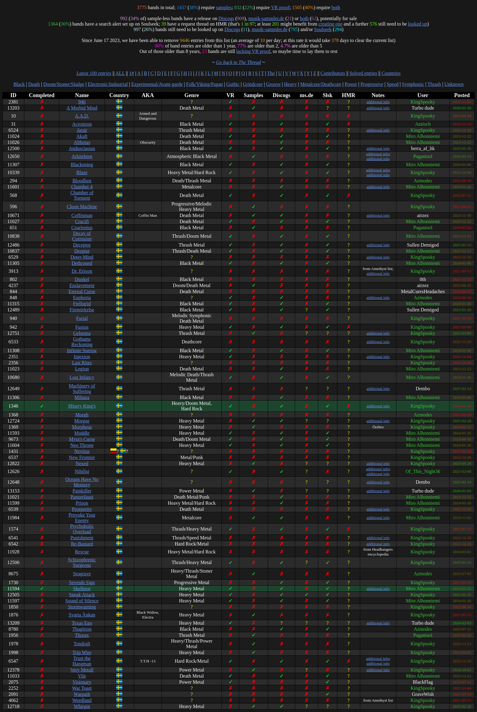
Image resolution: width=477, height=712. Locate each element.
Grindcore (253, 84)
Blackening (82, 164)
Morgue (81, 420)
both (336, 7)
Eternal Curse (81, 291)
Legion (82, 368)
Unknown (454, 84)
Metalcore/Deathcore (320, 84)
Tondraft (82, 643)
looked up (417, 23)
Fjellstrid (82, 303)
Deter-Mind (82, 257)
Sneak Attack (82, 594)
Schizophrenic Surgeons (82, 562)
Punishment (81, 537)
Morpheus (82, 427)
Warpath (82, 694)
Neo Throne (82, 445)
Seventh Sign (82, 582)
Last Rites (82, 362)
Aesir (82, 130)
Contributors (333, 73)
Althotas (82, 142)
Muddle (81, 433)
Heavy (290, 84)
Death (34, 84)
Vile (82, 676)
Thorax (82, 635)
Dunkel (82, 279)
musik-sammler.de (266, 18)
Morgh (82, 414)
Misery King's (82, 406)
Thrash (434, 84)
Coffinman (81, 215)
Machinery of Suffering (82, 388)
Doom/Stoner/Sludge (63, 84)
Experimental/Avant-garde (157, 84)
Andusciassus (82, 148)
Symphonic (413, 84)
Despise (82, 251)
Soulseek (323, 29)
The (271, 73)
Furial (82, 318)
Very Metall (81, 669)
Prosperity (82, 509)
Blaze (81, 172)
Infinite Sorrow (82, 350)
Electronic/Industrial (108, 84)
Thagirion (82, 629)
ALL (120, 73)
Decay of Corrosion (82, 236)
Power (351, 84)
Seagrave (82, 573)
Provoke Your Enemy (81, 517)
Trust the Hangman (81, 661)
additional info (378, 102)
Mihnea (82, 397)
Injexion (82, 356)
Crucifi (82, 221)
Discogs (226, 18)
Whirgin (82, 706)
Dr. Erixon (81, 271)
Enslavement (82, 285)
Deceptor (82, 244)
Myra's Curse (82, 439)
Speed (393, 84)
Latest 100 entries (93, 73)
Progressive (371, 84)
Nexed (81, 463)
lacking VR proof (253, 51)
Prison (82, 503)
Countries (390, 73)
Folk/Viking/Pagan (204, 84)
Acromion (82, 124)
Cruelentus (81, 227)
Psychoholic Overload (82, 529)
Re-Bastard (82, 543)
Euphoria (82, 297)
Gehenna (82, 333)
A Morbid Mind (82, 107)
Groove (273, 84)
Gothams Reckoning (81, 341)
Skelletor (82, 588)
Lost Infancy (82, 377)
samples (224, 7)
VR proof (280, 7)
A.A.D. (82, 115)
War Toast (82, 688)
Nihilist (82, 471)
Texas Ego (82, 623)
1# (131, 73)
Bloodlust (81, 180)
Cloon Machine (82, 206)
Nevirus (82, 451)
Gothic (233, 84)
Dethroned (81, 263)
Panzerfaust (82, 497)
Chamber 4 (82, 186)
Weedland (82, 700)
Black (19, 84)
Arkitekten (81, 156)
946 (81, 101)
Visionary (81, 682)
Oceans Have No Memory (81, 482)
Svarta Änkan (81, 614)
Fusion (82, 327)
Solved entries (363, 73)
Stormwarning (82, 606)
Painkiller (81, 490)
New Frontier (82, 457)
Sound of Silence (82, 600)
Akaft (81, 136)
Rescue (82, 551)
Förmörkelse (82, 309)
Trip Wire (81, 652)
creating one (331, 23)
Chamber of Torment (81, 195)
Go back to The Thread (238, 62)
